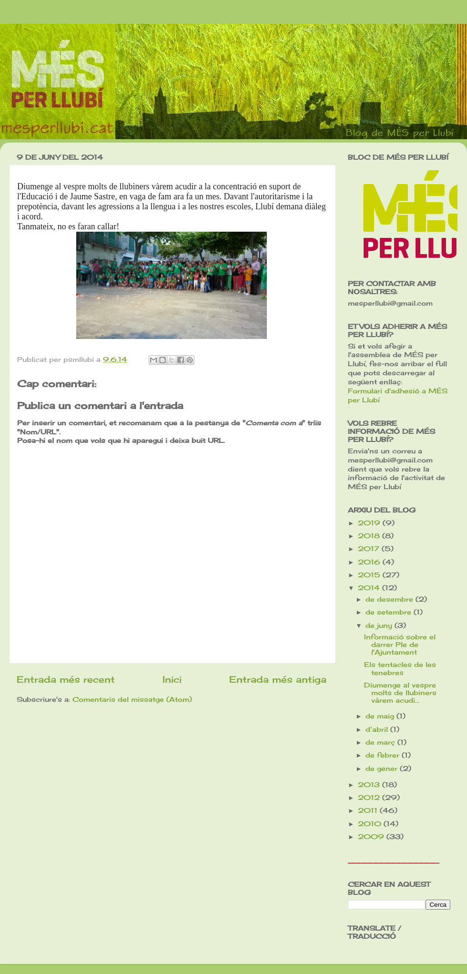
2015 (370, 575)
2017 (370, 549)
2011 (369, 810)
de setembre (389, 612)
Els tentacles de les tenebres (400, 668)
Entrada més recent (66, 679)
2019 (370, 523)
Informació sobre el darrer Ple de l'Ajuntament (400, 644)
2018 (370, 536)
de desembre (390, 599)
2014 (370, 588)
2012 (370, 797)
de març (381, 742)
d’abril (377, 729)
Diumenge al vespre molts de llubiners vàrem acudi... (400, 692)
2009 (372, 837)
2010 (371, 824)
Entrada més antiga (277, 679)
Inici (172, 679)
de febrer (383, 755)
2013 (370, 785)
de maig (380, 716)
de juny (380, 625)
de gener (382, 768)
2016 (370, 562)
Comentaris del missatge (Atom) (132, 699)
